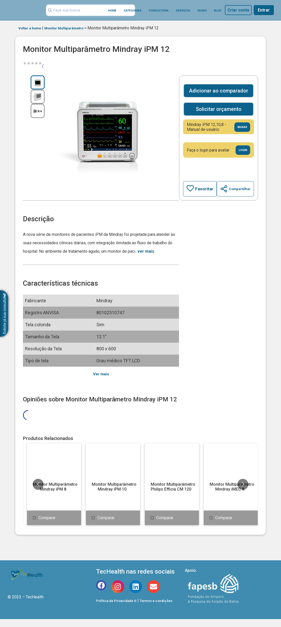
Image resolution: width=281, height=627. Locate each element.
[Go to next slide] (242, 492)
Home (112, 10)
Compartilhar (234, 189)
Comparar (47, 525)
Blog (217, 10)
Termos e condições (164, 608)
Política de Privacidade (117, 608)
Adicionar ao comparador (217, 91)
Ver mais (99, 374)
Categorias (133, 10)
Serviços (183, 10)
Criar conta (238, 10)
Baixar (241, 127)
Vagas (202, 10)
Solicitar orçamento (217, 109)
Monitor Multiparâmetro (72, 28)
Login (242, 150)
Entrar (264, 10)
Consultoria (159, 10)
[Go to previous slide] (38, 492)
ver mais (145, 251)
